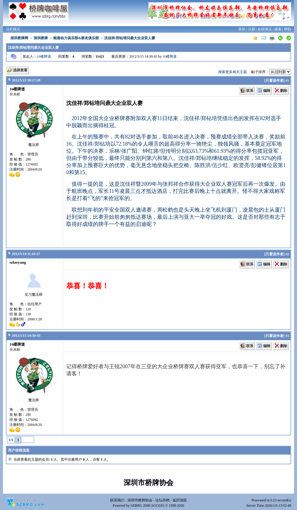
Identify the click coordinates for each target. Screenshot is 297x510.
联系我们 (117, 500)
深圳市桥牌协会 (139, 500)
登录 (241, 29)
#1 (287, 80)
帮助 (287, 29)
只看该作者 (274, 80)
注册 (251, 29)
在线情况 (264, 29)
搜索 (278, 29)
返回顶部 (180, 500)
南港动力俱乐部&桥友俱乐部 (76, 38)
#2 (287, 254)
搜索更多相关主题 (232, 72)
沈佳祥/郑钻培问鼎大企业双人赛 (129, 38)
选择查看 (20, 70)
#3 (287, 336)
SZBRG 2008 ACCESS (147, 505)
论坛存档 (162, 500)
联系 (249, 91)
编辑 (266, 91)
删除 (283, 91)
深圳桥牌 (41, 38)
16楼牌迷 (44, 56)
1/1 (11, 440)
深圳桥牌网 (19, 38)
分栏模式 (13, 29)
